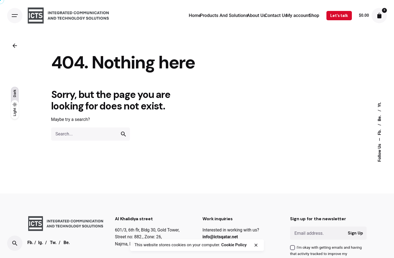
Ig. (40, 242)
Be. (379, 117)
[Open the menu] (14, 15)
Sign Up (355, 233)
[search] (123, 134)
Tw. (53, 242)
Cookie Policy (234, 244)
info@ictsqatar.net (220, 236)
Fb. (379, 131)
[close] (256, 245)
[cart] (379, 15)
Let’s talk (339, 15)
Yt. (379, 104)
